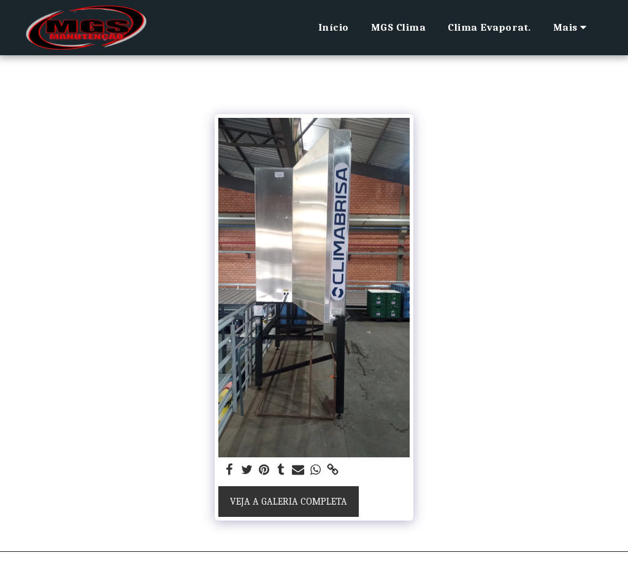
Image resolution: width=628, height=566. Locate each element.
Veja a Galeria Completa (288, 501)
